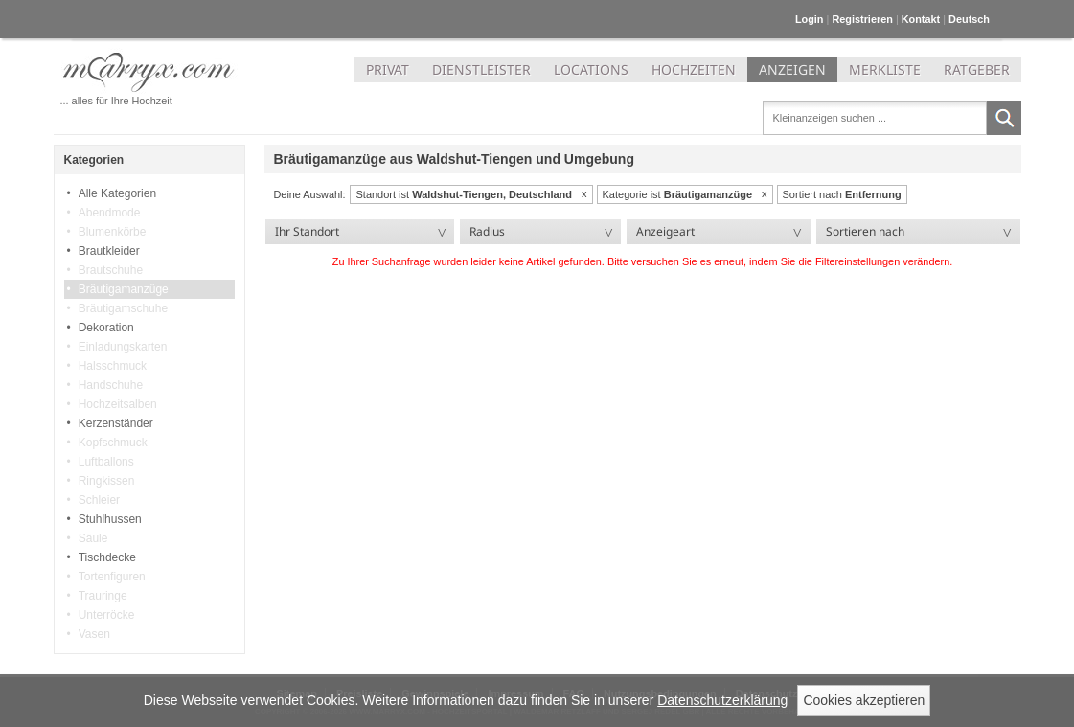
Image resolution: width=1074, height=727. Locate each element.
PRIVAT (387, 69)
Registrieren (862, 19)
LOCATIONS (591, 69)
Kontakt (921, 19)
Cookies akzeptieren (864, 700)
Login (809, 19)
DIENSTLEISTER (481, 69)
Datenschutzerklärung (722, 700)
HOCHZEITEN (693, 69)
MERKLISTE (885, 69)
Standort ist (463, 194)
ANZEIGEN (792, 69)
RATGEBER (977, 69)
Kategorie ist (678, 194)
